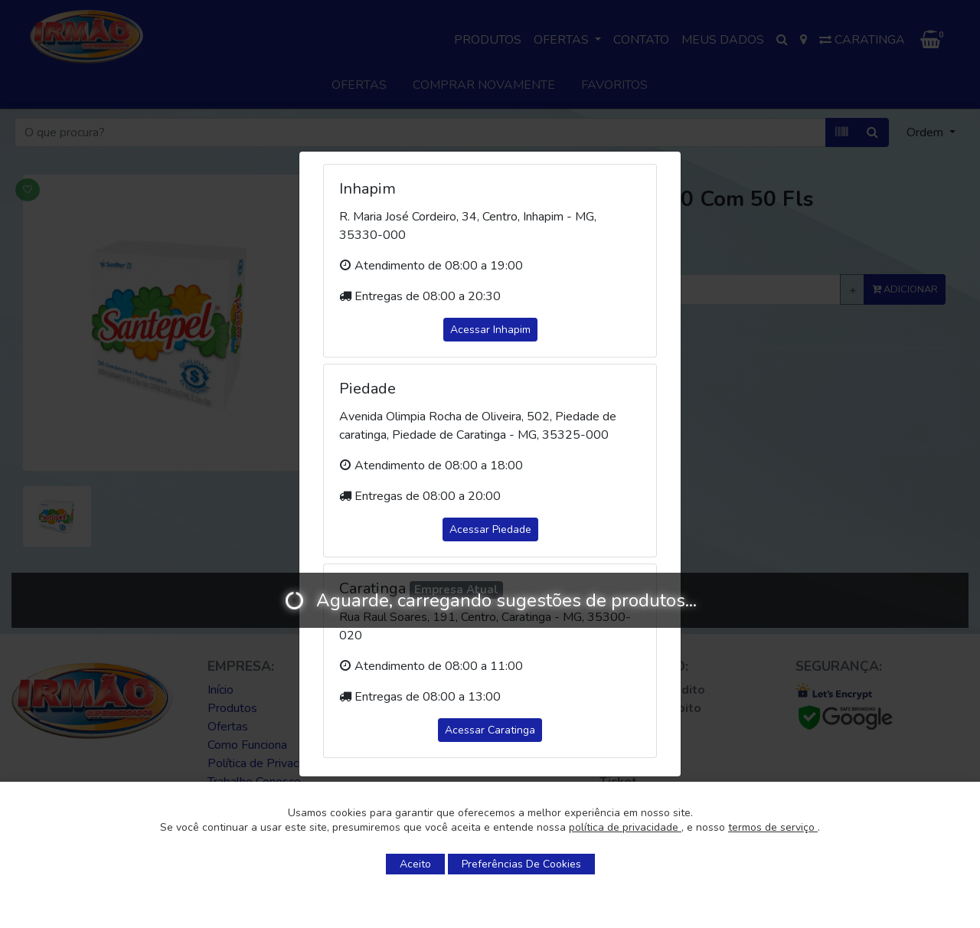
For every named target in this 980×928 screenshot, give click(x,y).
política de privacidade (625, 827)
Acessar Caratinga (490, 730)
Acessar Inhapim (490, 329)
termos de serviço (773, 827)
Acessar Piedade (490, 529)
